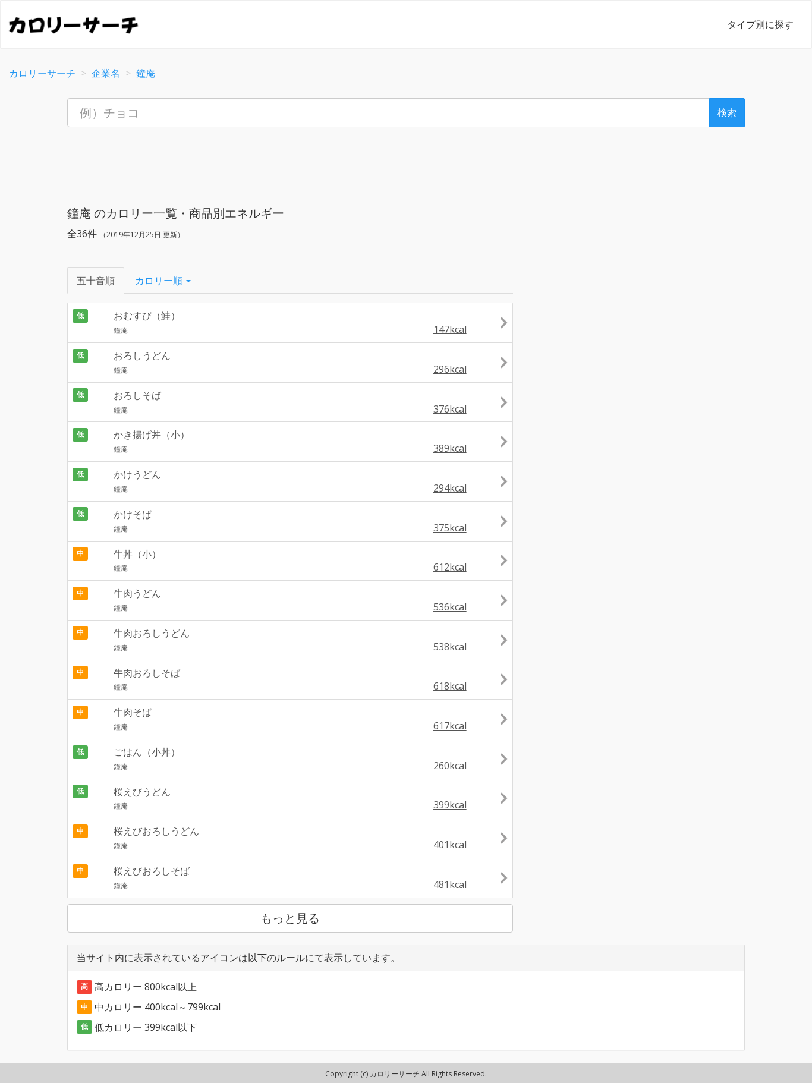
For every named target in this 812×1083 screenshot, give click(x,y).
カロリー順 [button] (163, 280)
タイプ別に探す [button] (760, 24)
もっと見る (290, 918)
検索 (727, 112)
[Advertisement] (406, 163)
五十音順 (96, 280)
